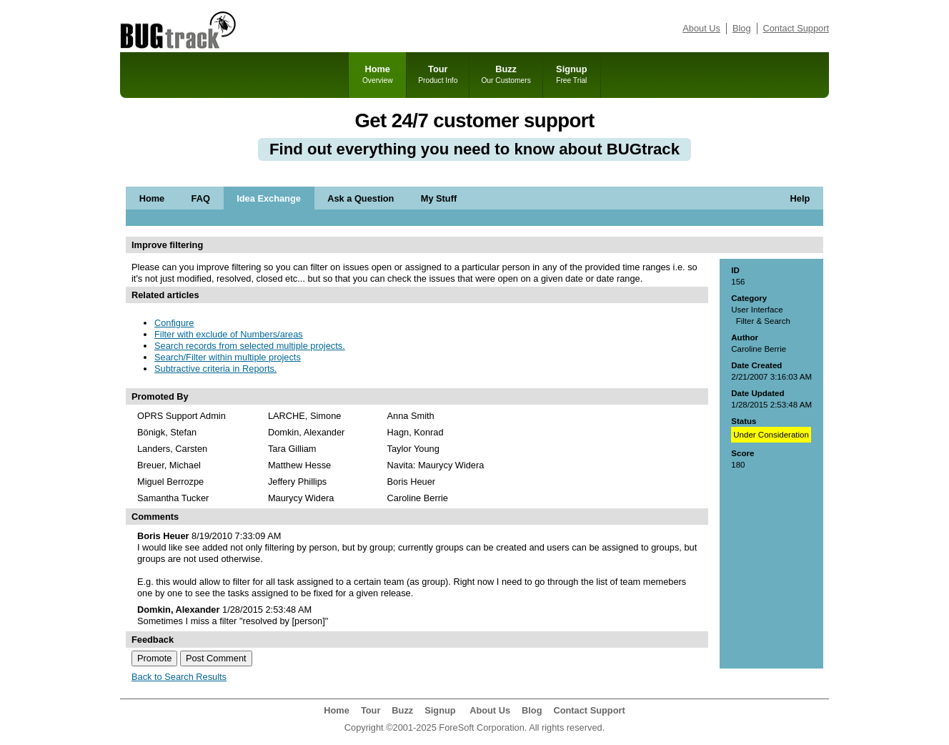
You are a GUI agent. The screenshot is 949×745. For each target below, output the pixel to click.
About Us (701, 28)
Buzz (505, 75)
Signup (572, 75)
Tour (437, 75)
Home (377, 75)
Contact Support (796, 28)
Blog (741, 28)
